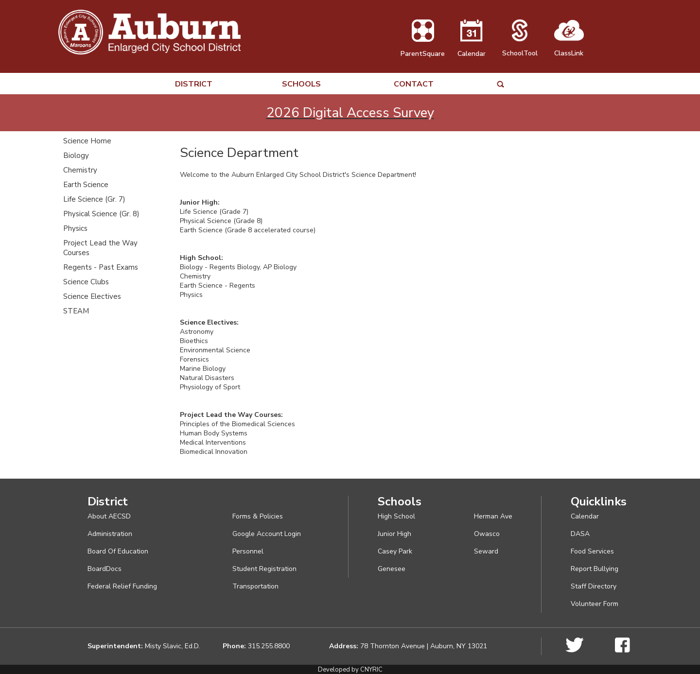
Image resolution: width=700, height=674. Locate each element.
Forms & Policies (257, 516)
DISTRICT (193, 84)
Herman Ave (493, 516)
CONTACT (414, 84)
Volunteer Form (594, 603)
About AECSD (109, 516)
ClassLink (569, 48)
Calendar (471, 49)
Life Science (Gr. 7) (94, 199)
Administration (110, 533)
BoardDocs (105, 568)
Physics (75, 228)
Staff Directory (593, 586)
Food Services (592, 551)
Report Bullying (594, 568)
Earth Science (85, 185)
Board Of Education (118, 551)
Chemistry (80, 170)
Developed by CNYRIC (350, 669)
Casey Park (395, 551)
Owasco (487, 533)
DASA (580, 533)
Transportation (255, 586)
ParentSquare (423, 49)
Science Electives (92, 296)
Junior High (394, 533)
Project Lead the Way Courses (100, 248)
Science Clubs (86, 282)
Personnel (247, 551)
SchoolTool (520, 48)
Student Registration (264, 568)
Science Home (87, 141)
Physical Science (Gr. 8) (101, 214)
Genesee (391, 568)
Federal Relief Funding (122, 586)
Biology (76, 155)
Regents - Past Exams (100, 267)
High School (396, 516)
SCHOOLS (301, 84)
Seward (486, 551)
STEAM (76, 311)
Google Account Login (266, 533)
